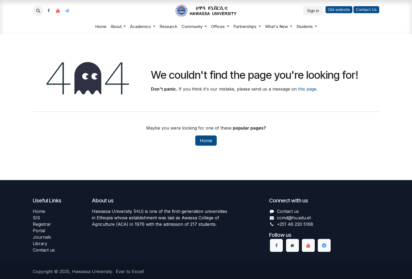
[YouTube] (58, 11)
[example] (67, 11)
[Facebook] (49, 11)
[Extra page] (292, 245)
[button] (38, 10)
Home (206, 140)
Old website (339, 9)
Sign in (313, 10)
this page (307, 89)
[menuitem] (101, 27)
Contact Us (366, 9)
